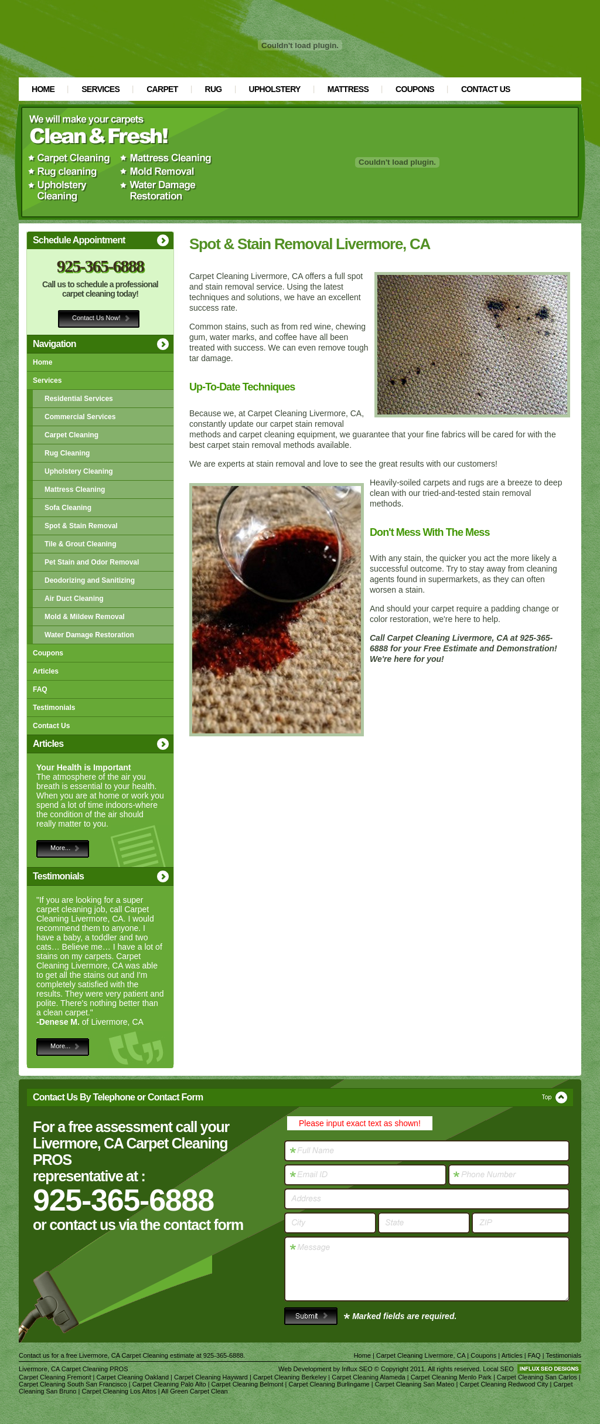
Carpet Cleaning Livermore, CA (420, 1355)
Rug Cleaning (67, 453)
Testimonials (54, 707)
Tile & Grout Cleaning (80, 544)
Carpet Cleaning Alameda (368, 1377)
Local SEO (498, 1368)
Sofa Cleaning (68, 508)
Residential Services (79, 399)
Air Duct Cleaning (74, 598)
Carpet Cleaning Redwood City (503, 1384)
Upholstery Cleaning (79, 471)
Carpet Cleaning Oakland (133, 1377)
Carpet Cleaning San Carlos (537, 1377)
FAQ (40, 689)
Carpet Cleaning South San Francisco (73, 1384)
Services (100, 89)
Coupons (415, 89)
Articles (46, 671)
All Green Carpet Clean (194, 1391)
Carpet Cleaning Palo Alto (169, 1384)
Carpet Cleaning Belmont (248, 1384)
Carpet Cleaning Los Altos (118, 1391)
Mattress (348, 89)
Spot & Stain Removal (81, 526)
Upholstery (275, 89)
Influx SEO (357, 1368)
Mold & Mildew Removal (85, 617)
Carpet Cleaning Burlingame (329, 1384)
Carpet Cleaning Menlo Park (451, 1377)
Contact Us (485, 89)
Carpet (162, 89)
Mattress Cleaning (75, 489)
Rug (213, 89)
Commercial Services (80, 417)
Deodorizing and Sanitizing (90, 580)
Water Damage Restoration (89, 635)
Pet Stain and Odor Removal (92, 562)
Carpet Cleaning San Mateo (415, 1384)
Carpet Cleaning (71, 435)
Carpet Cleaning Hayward (211, 1377)
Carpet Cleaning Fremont (55, 1377)
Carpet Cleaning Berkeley (289, 1377)
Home (43, 89)
